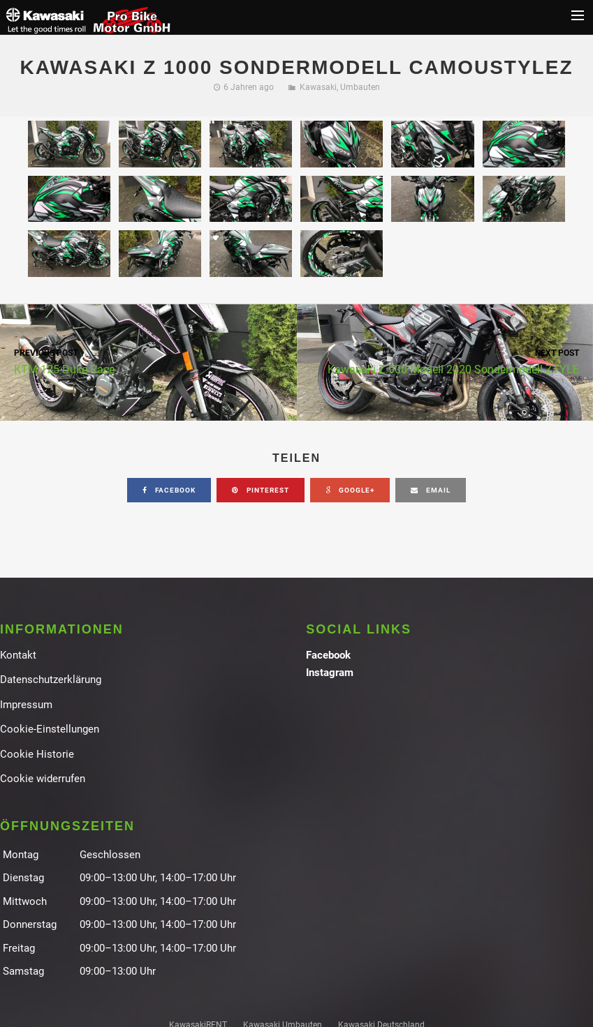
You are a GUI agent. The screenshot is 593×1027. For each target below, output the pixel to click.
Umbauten (360, 87)
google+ (349, 490)
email (431, 490)
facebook (169, 490)
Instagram (329, 672)
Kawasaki (318, 87)
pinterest (260, 490)
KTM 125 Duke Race (148, 361)
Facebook (328, 655)
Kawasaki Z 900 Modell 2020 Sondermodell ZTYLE (445, 361)
